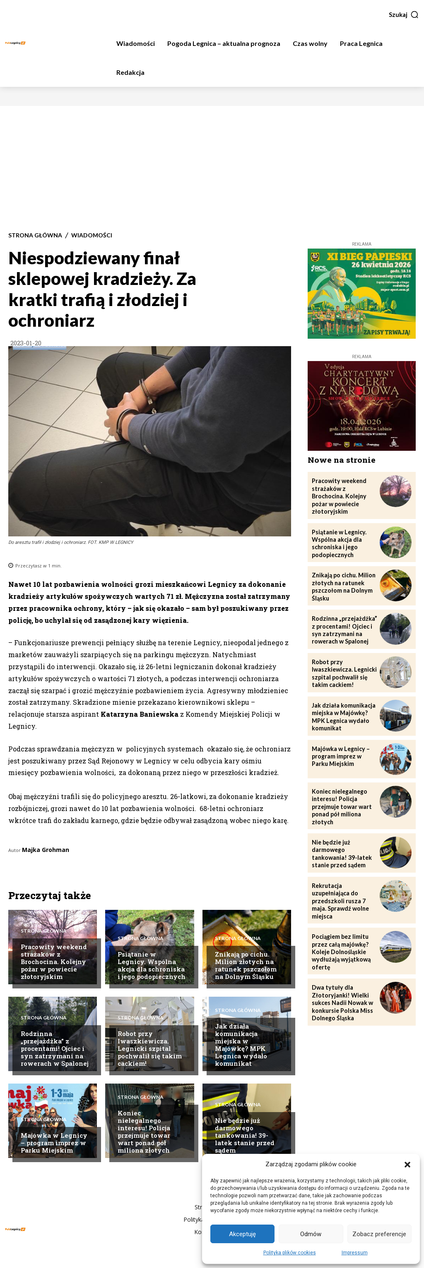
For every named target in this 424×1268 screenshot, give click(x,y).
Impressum (355, 1253)
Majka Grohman (45, 850)
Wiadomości (91, 235)
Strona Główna (35, 235)
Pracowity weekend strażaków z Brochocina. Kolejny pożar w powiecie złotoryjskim (54, 962)
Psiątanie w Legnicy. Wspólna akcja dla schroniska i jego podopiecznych (152, 965)
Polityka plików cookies (289, 1253)
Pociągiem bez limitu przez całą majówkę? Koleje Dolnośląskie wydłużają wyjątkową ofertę (341, 947)
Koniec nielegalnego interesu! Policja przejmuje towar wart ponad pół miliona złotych (144, 1131)
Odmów (310, 1234)
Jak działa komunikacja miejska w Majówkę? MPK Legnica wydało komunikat (241, 1044)
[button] (407, 1164)
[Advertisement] (212, 168)
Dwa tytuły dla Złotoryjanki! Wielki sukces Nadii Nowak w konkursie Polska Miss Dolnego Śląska (342, 997)
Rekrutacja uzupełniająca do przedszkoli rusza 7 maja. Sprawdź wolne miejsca (340, 896)
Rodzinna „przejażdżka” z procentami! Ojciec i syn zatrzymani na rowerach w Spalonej (55, 1048)
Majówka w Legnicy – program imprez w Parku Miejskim (54, 1142)
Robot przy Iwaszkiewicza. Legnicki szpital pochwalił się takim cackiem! (150, 1048)
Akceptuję (242, 1234)
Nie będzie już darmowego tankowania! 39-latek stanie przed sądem (245, 1135)
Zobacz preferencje (379, 1234)
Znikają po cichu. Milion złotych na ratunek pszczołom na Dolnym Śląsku (246, 965)
